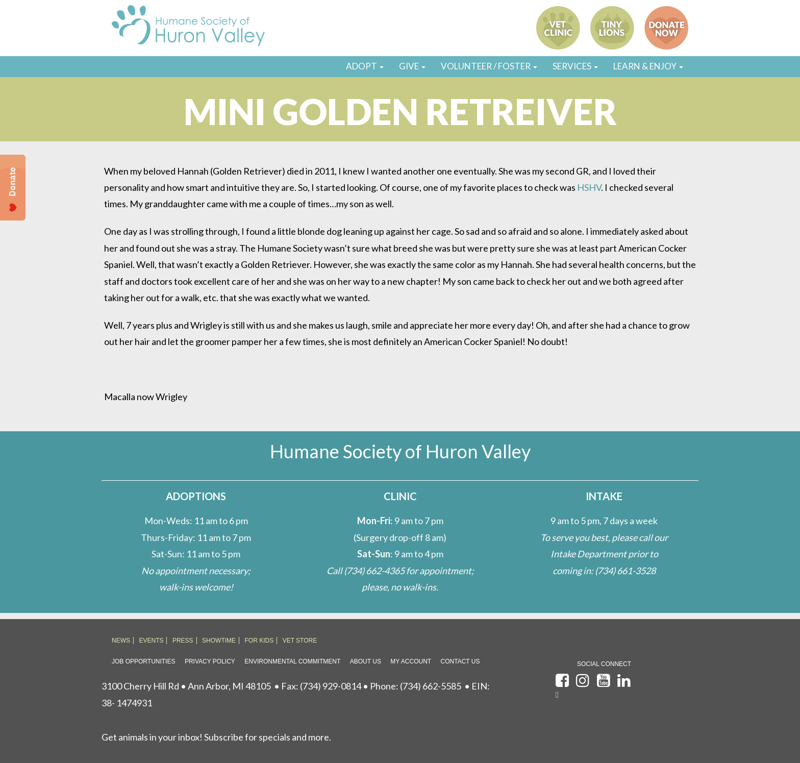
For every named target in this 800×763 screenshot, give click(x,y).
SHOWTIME (219, 640)
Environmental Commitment (292, 661)
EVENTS (151, 640)
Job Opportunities (143, 661)
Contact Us (460, 661)
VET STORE (300, 640)
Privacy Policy (210, 661)
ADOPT (365, 66)
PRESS (182, 640)
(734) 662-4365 (374, 570)
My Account (410, 661)
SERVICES (575, 66)
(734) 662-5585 (430, 686)
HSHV (589, 187)
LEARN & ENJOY (648, 66)
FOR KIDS (259, 640)
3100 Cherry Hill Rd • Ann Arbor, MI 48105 (186, 686)
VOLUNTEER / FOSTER (489, 66)
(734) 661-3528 (625, 570)
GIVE (412, 66)
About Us (365, 661)
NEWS (121, 640)
